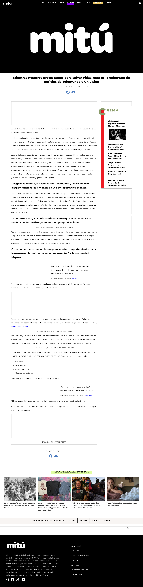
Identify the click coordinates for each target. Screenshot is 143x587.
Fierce (72, 521)
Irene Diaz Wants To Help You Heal (117, 173)
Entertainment (49, 3)
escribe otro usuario (19, 327)
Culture (70, 3)
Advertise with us (79, 570)
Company (75, 560)
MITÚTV (109, 3)
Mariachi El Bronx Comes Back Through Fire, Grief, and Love (117, 183)
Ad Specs (75, 565)
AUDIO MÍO (98, 3)
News (61, 3)
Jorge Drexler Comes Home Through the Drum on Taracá (116, 165)
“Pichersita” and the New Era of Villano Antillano (116, 147)
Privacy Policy (78, 551)
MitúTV (84, 521)
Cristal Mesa (64, 87)
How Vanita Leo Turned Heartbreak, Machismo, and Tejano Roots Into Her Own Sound (117, 156)
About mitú (76, 546)
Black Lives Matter (56, 442)
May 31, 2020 (75, 278)
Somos (107, 521)
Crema (95, 521)
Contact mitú (77, 574)
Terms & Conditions (80, 556)
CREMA (87, 3)
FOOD (79, 3)
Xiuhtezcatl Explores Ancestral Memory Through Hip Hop (116, 123)
